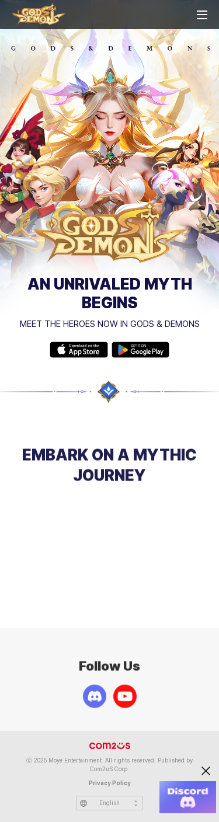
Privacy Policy (110, 783)
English (109, 803)
